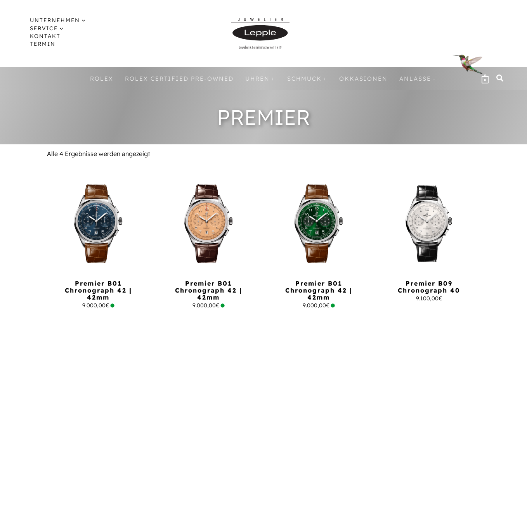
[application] (75, 20)
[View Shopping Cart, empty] (485, 78)
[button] (500, 79)
